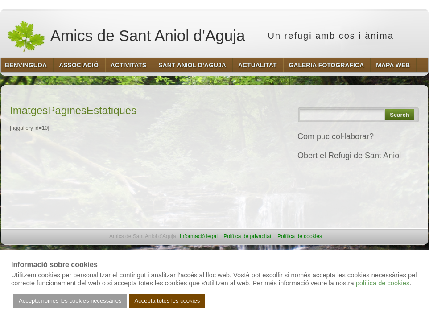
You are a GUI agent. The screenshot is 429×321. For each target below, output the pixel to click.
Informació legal (199, 236)
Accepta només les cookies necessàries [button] (70, 300)
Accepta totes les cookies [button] (167, 300)
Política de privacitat (247, 236)
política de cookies (383, 283)
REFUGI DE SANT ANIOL (344, 175)
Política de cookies (299, 236)
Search (399, 114)
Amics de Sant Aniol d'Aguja (126, 35)
